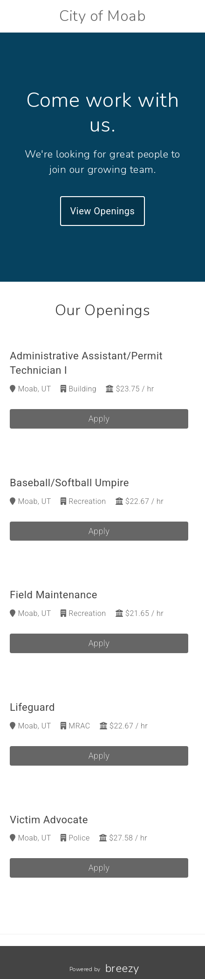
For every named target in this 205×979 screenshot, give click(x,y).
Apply (99, 418)
